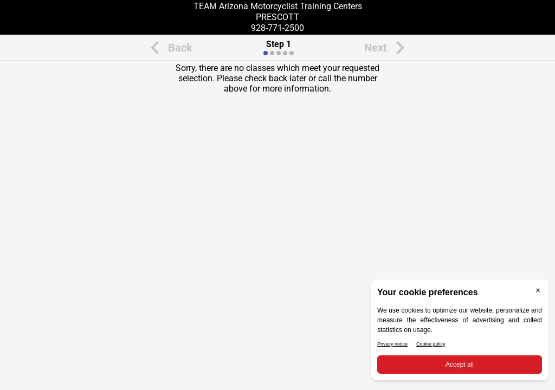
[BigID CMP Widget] (459, 332)
